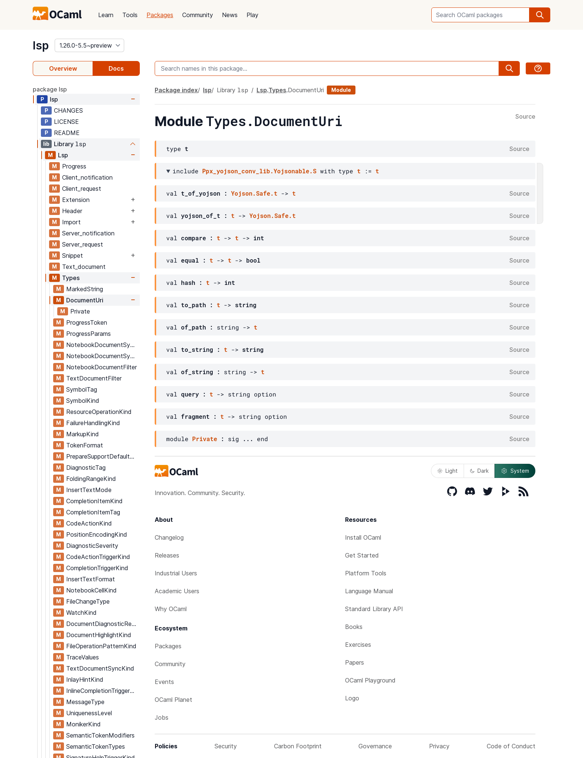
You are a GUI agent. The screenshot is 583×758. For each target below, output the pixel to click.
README (67, 132)
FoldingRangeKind (91, 478)
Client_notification (87, 177)
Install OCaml (363, 537)
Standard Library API (374, 609)
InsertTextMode (89, 490)
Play (252, 15)
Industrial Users (176, 573)
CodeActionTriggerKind (98, 557)
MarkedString (84, 289)
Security (226, 746)
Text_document (84, 266)
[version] (89, 45)
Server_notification (88, 233)
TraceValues (82, 657)
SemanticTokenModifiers (100, 735)
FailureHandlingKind (93, 423)
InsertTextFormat (90, 579)
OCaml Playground (370, 680)
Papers (354, 662)
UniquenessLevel (89, 713)
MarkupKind (82, 434)
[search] (539, 14)
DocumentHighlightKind (98, 635)
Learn (105, 15)
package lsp (50, 89)
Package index (176, 90)
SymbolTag (81, 389)
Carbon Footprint (298, 746)
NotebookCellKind (91, 590)
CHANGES (68, 110)
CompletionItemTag (93, 512)
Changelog (169, 537)
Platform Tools (365, 573)
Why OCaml (171, 609)
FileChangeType (88, 601)
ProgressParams (88, 333)
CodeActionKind (89, 523)
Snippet (72, 255)
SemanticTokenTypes (95, 746)
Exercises (358, 644)
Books (354, 626)
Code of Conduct (511, 746)
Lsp (63, 155)
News (230, 15)
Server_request (82, 244)
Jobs (161, 717)
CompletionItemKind (94, 501)
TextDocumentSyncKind (100, 668)
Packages (159, 15)
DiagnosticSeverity (92, 545)
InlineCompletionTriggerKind (102, 690)
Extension (76, 199)
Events (164, 681)
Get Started (362, 555)
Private (80, 311)
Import (71, 222)
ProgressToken (86, 322)
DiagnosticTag (86, 467)
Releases (167, 555)
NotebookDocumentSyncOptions (102, 345)
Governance (375, 746)
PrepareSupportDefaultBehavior (102, 456)
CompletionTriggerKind (97, 568)
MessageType (85, 702)
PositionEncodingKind (96, 534)
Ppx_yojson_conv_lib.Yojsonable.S (259, 171)
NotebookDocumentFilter (101, 367)
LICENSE (66, 121)
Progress (74, 166)
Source (525, 116)
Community (197, 15)
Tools (130, 15)
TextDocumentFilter (94, 378)
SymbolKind (82, 400)
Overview (63, 68)
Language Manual (369, 591)
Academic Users (177, 591)
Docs (116, 68)
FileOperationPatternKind (101, 646)
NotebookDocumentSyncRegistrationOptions (102, 356)
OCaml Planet (173, 699)
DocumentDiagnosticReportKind (102, 623)
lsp (41, 45)
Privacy (439, 746)
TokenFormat (84, 445)
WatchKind (81, 612)
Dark (479, 471)
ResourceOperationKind (99, 411)
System (515, 471)
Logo (352, 698)
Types (71, 278)
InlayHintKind (84, 679)
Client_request (81, 188)
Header (72, 211)
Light (447, 471)
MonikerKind (83, 724)
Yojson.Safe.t (254, 193)
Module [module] (341, 90)
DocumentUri (84, 300)
